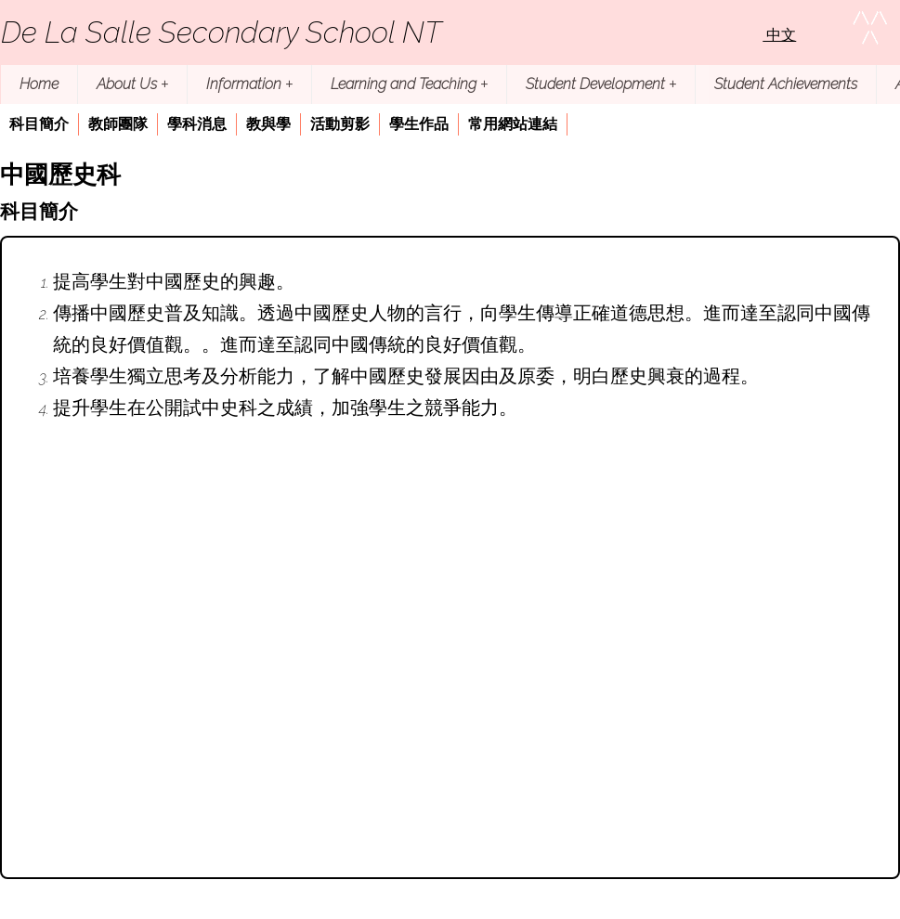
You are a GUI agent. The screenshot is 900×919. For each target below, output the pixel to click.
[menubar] (283, 126)
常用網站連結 (512, 124)
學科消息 (197, 124)
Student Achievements (785, 84)
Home (39, 84)
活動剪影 (340, 124)
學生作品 (419, 124)
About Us (132, 84)
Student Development (601, 84)
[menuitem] (39, 124)
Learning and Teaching (409, 84)
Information (249, 84)
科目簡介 (39, 124)
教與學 (268, 124)
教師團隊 (118, 124)
